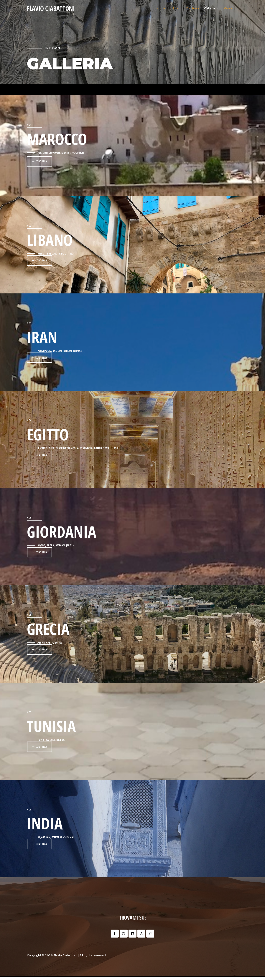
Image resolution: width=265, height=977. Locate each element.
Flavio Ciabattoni (52, 8)
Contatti (230, 8)
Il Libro (175, 8)
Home (161, 8)
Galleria (209, 8)
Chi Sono (192, 8)
